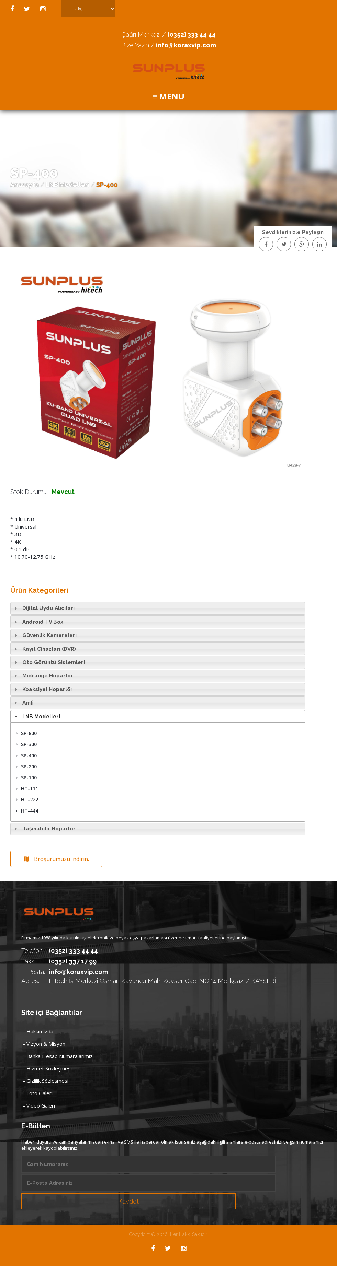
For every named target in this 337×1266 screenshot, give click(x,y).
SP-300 (26, 744)
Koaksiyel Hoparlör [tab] (42, 689)
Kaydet (128, 1201)
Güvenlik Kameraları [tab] (44, 635)
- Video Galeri (39, 1105)
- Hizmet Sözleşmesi (47, 1068)
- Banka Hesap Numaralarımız (58, 1056)
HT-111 (27, 788)
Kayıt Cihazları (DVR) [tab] (44, 649)
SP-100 (26, 777)
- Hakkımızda (38, 1031)
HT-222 (27, 799)
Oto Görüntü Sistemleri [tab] (49, 662)
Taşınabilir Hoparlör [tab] (44, 829)
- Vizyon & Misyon (44, 1043)
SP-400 (26, 755)
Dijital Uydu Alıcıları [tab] (43, 608)
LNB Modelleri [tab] (36, 716)
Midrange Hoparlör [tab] (43, 676)
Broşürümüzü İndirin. (56, 859)
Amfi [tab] (23, 703)
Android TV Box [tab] (38, 622)
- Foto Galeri (38, 1093)
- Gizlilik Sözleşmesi (45, 1080)
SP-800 (26, 733)
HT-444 (27, 810)
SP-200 (26, 766)
